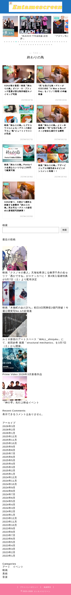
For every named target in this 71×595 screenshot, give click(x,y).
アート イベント (12, 566)
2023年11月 (9, 521)
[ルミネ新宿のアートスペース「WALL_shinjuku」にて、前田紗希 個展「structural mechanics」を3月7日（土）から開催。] (14, 325)
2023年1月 (8, 555)
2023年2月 (8, 552)
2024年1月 (8, 514)
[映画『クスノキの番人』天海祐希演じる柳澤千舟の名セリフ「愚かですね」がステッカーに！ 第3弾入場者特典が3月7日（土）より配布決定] (14, 258)
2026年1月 (8, 433)
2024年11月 (9, 480)
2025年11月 (9, 439)
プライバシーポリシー (29, 587)
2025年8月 (8, 450)
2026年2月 (8, 429)
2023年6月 (8, 538)
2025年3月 (8, 467)
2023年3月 (8, 548)
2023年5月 (8, 542)
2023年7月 (8, 535)
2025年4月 (8, 463)
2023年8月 (8, 531)
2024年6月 (8, 497)
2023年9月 (8, 528)
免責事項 (47, 587)
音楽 (5, 577)
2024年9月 (8, 487)
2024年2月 (8, 511)
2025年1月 (8, 473)
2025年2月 (8, 470)
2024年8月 (8, 491)
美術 (5, 573)
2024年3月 (8, 508)
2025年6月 (8, 456)
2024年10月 (9, 484)
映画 (5, 570)
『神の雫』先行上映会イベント (20, 402)
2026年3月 (8, 426)
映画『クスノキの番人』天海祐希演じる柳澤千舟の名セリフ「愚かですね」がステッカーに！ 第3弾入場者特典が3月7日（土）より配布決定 (35, 276)
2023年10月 (9, 525)
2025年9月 (8, 446)
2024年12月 (9, 477)
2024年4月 (8, 504)
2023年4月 (8, 545)
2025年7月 (8, 453)
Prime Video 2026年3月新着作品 (22, 374)
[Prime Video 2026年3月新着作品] (14, 360)
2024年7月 (8, 494)
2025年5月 (8, 460)
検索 (5, 225)
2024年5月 (8, 501)
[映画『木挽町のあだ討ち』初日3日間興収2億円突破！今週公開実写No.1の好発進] (14, 293)
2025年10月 (9, 443)
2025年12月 (9, 436)
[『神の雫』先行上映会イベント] (14, 388)
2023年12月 (9, 518)
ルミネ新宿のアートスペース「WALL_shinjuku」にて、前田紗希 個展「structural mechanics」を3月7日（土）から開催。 (34, 342)
